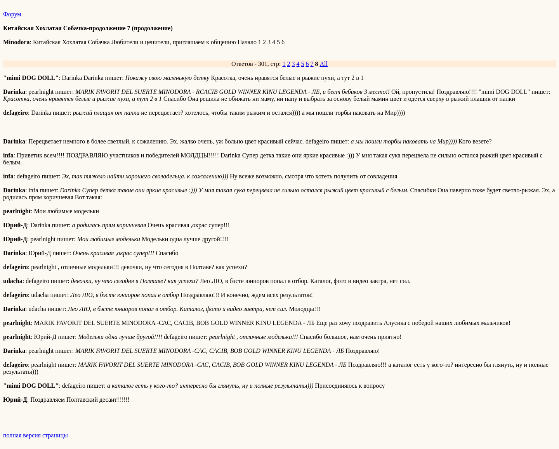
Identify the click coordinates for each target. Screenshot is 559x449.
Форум (12, 14)
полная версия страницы (35, 435)
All (324, 63)
